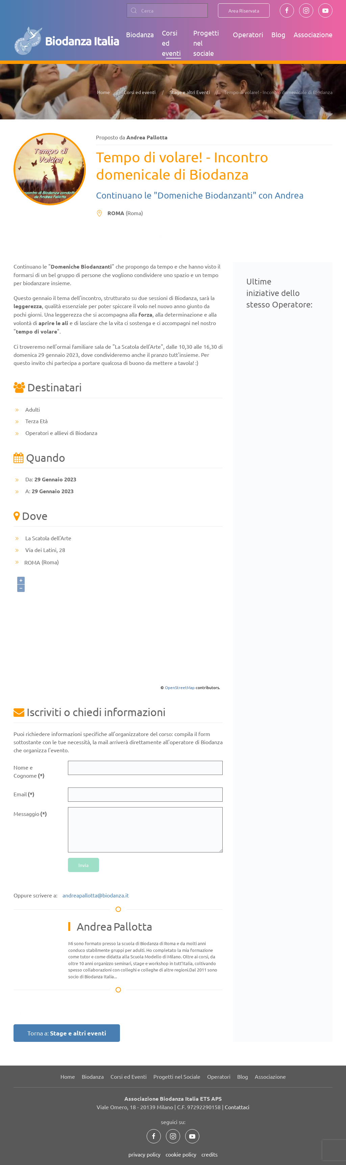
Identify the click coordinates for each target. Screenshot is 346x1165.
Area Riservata (243, 10)
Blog (278, 34)
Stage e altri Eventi (190, 92)
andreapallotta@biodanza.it (96, 895)
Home (103, 92)
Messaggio (30, 813)
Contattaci (237, 1106)
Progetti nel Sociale (176, 1076)
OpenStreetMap (180, 687)
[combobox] (167, 10)
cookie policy (181, 1154)
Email (24, 794)
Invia (83, 865)
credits (209, 1154)
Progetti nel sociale (206, 42)
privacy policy (144, 1154)
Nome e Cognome (29, 771)
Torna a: (66, 1033)
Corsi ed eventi (171, 42)
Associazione (313, 34)
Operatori (248, 34)
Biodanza (140, 34)
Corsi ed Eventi (128, 1076)
